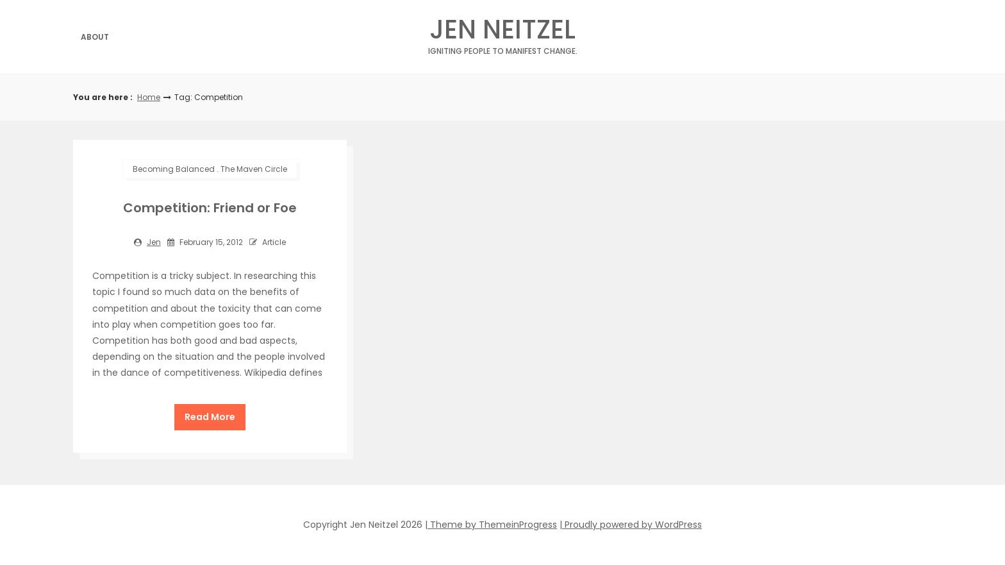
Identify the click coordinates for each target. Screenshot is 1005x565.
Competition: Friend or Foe (210, 208)
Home (148, 97)
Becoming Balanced (174, 169)
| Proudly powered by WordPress (631, 524)
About (95, 36)
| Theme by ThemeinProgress (491, 524)
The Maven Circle (253, 169)
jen (154, 242)
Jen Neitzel (503, 33)
